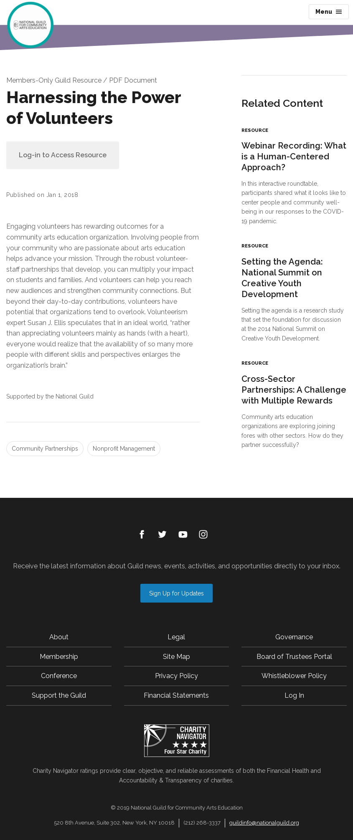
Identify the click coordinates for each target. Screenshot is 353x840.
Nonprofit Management (124, 448)
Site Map (176, 657)
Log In (294, 695)
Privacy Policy (176, 676)
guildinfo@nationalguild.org (264, 823)
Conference (59, 676)
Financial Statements (176, 695)
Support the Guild (59, 695)
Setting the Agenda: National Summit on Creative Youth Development (282, 278)
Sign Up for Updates (176, 593)
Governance (294, 637)
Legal (176, 637)
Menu (328, 11)
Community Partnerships (45, 448)
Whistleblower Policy (294, 676)
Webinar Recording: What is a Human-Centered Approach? (293, 156)
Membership (59, 657)
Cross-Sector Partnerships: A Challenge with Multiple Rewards (293, 390)
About (59, 637)
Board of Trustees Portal (294, 657)
